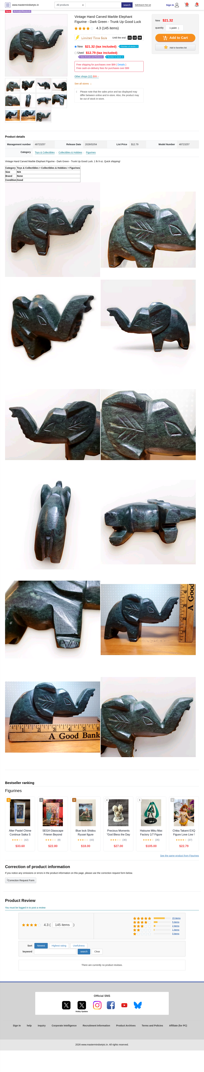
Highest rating (59, 945)
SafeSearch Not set (143, 5)
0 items (175, 933)
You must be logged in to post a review (25, 907)
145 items (62, 925)
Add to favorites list (175, 47)
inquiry (42, 1025)
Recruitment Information (96, 1025)
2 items (175, 926)
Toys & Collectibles (45, 152)
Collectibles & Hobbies (70, 152)
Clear (97, 951)
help (29, 1025)
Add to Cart (175, 38)
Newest (41, 945)
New (108, 46)
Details (121, 64)
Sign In (170, 5)
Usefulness (79, 945)
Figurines (91, 152)
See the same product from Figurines (179, 855)
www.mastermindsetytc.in (25, 5)
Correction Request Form (20, 880)
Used (100, 55)
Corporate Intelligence (64, 1025)
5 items (175, 922)
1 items (175, 929)
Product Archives (126, 1025)
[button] (197, 4)
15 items (176, 918)
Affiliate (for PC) (178, 1025)
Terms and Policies (152, 1025)
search (126, 5)
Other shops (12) (87, 76)
